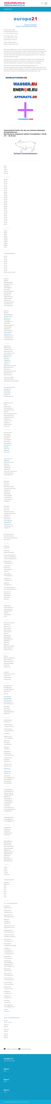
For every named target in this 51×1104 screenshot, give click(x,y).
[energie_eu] (25, 89)
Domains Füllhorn (14, 1101)
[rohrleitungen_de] (16, 77)
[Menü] (45, 3)
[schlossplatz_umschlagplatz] (21, 3)
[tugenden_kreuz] (25, 111)
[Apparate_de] (25, 96)
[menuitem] (41, 3)
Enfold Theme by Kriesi (24, 1101)
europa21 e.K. (8, 9)
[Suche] (41, 3)
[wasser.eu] (25, 83)
